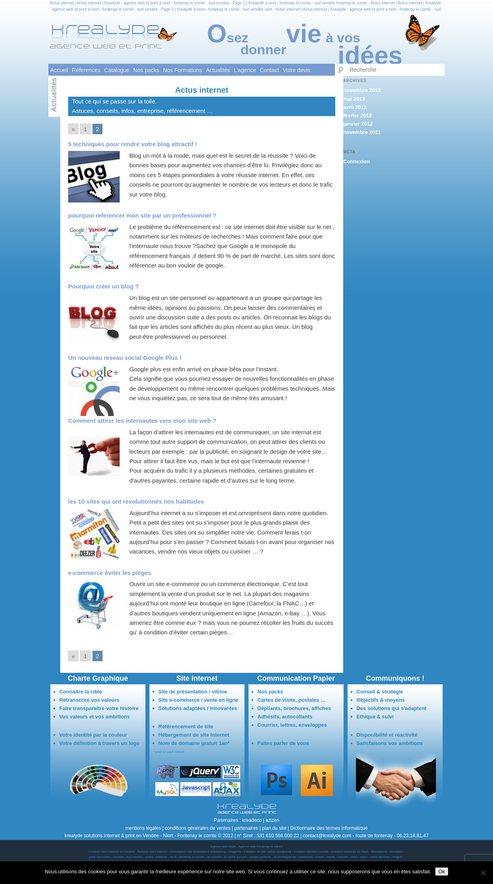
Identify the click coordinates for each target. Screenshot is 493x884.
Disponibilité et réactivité (387, 735)
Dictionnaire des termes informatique (328, 828)
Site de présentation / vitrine (193, 692)
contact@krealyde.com (327, 835)
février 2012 (357, 115)
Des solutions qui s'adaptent (391, 708)
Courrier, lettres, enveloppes (292, 725)
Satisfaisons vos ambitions (390, 743)
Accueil (59, 70)
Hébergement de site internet (194, 735)
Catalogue (117, 70)
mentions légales (143, 828)
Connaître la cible (80, 692)
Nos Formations (182, 70)
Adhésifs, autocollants (285, 717)
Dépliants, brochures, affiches (294, 708)
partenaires (246, 828)
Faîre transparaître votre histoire (99, 708)
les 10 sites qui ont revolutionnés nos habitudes (136, 501)
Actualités (218, 70)
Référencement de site (186, 726)
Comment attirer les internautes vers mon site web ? (142, 420)
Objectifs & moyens (381, 700)
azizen (272, 820)
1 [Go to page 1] (85, 129)
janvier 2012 (358, 124)
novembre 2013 (362, 90)
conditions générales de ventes (197, 828)
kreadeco (252, 820)
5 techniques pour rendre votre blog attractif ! (132, 144)
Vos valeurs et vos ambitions (94, 717)
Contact (269, 70)
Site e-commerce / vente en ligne (199, 700)
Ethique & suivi (375, 717)
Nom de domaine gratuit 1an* (194, 743)
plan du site (274, 828)
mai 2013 (354, 99)
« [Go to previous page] (73, 129)
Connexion (356, 161)
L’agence (245, 70)
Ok (441, 871)
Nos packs (146, 70)
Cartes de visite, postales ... (291, 700)
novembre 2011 (362, 132)
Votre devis (296, 70)
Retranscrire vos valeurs (89, 700)
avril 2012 (355, 107)
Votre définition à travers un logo (99, 743)
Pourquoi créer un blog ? (103, 286)
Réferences (86, 70)
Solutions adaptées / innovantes (198, 708)
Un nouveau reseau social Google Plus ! (125, 357)
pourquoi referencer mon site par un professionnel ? (142, 215)
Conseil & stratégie (380, 692)
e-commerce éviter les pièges (109, 572)
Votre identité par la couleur (93, 735)
